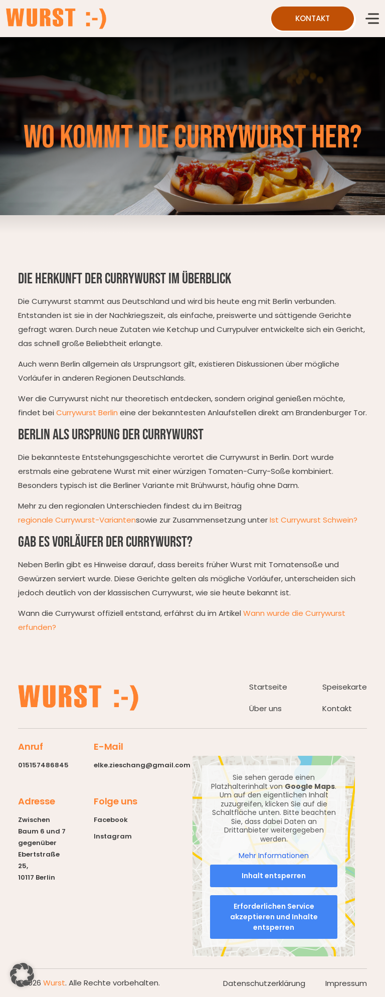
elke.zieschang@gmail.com (142, 765)
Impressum (346, 983)
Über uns (265, 708)
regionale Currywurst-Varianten (77, 520)
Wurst (54, 982)
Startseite (268, 687)
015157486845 (43, 765)
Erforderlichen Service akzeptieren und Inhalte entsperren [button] (274, 916)
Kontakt (337, 708)
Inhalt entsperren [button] (274, 876)
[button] (22, 975)
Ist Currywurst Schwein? (313, 520)
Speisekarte (344, 687)
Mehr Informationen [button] (274, 856)
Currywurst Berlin (87, 412)
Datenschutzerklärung (264, 983)
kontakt (312, 18)
